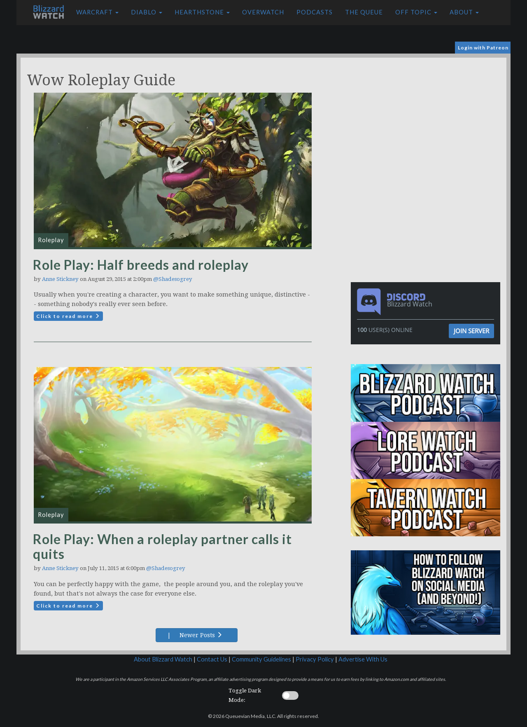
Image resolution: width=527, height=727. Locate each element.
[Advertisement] (427, 115)
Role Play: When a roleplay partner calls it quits (162, 546)
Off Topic (416, 12)
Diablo (146, 12)
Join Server (471, 331)
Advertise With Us (362, 659)
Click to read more (68, 316)
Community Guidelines (261, 659)
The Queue (364, 12)
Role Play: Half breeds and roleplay (141, 265)
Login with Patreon (483, 47)
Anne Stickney (60, 279)
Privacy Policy (315, 659)
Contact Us (212, 659)
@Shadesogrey (172, 279)
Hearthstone (202, 12)
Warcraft (97, 12)
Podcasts (314, 12)
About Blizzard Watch (163, 659)
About (464, 12)
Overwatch (263, 12)
